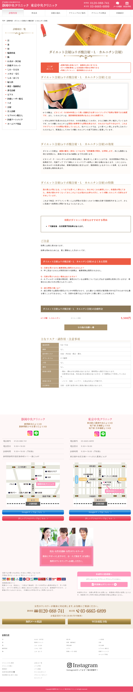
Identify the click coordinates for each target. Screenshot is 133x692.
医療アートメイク (15, 119)
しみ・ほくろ (13, 78)
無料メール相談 (34, 621)
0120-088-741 (20, 441)
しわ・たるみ (13, 69)
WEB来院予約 (99, 621)
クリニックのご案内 (8, 663)
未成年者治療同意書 (8, 672)
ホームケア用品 (14, 123)
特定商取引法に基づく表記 (10, 675)
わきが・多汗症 (14, 61)
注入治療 (11, 111)
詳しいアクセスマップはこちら (32, 518)
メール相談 (37, 669)
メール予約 (37, 666)
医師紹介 (4, 669)
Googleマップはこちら (32, 512)
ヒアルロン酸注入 (15, 115)
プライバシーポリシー (40, 675)
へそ (9, 102)
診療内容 (10, 21)
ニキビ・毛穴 (13, 73)
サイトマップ (38, 678)
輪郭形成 (11, 53)
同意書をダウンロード (104, 584)
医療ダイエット (14, 65)
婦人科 (10, 82)
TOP (3, 21)
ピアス (10, 94)
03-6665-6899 (87, 441)
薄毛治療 (11, 90)
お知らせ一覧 (38, 663)
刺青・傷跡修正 (14, 86)
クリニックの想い (7, 666)
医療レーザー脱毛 (15, 98)
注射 (9, 107)
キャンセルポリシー (40, 672)
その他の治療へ (85, 327)
